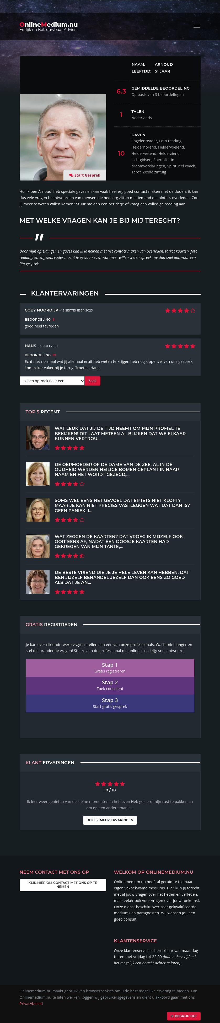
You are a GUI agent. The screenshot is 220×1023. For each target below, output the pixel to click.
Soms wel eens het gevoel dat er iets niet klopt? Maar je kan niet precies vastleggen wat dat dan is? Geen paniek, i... (122, 505)
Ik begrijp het (182, 1016)
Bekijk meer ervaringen (110, 820)
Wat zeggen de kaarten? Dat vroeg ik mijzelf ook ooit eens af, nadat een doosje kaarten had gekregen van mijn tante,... (119, 541)
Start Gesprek (87, 175)
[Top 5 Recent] (38, 438)
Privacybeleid (31, 1003)
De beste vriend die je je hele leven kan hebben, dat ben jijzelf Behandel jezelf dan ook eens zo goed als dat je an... (122, 577)
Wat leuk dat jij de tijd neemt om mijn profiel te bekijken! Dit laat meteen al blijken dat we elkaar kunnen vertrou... (120, 433)
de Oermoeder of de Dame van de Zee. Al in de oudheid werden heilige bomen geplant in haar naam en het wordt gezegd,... (117, 469)
